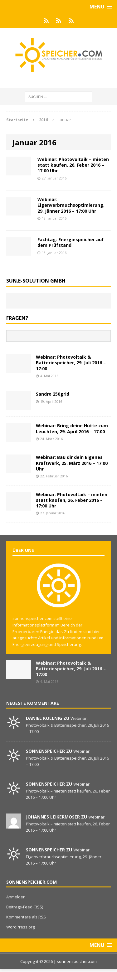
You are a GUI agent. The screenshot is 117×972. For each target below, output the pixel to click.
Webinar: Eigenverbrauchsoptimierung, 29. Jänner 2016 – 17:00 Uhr (71, 205)
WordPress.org (20, 927)
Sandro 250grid (52, 394)
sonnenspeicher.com (77, 961)
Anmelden (16, 897)
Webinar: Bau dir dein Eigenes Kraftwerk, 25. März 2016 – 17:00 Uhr (72, 462)
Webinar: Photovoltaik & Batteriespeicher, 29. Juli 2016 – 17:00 (71, 362)
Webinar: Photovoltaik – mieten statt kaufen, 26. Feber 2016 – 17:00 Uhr (73, 165)
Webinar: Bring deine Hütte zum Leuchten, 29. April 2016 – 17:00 (72, 428)
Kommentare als (26, 917)
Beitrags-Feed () (24, 907)
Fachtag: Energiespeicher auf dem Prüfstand (70, 242)
